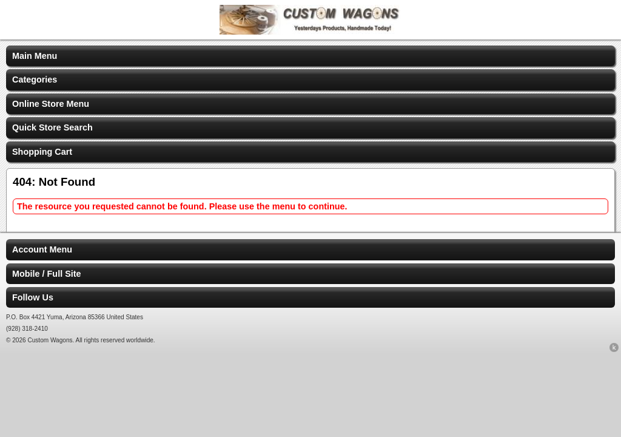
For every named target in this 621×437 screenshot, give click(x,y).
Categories (34, 79)
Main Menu (34, 56)
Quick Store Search (52, 127)
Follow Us (32, 297)
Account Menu (42, 249)
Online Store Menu (50, 104)
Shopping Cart (42, 152)
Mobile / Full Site (46, 274)
